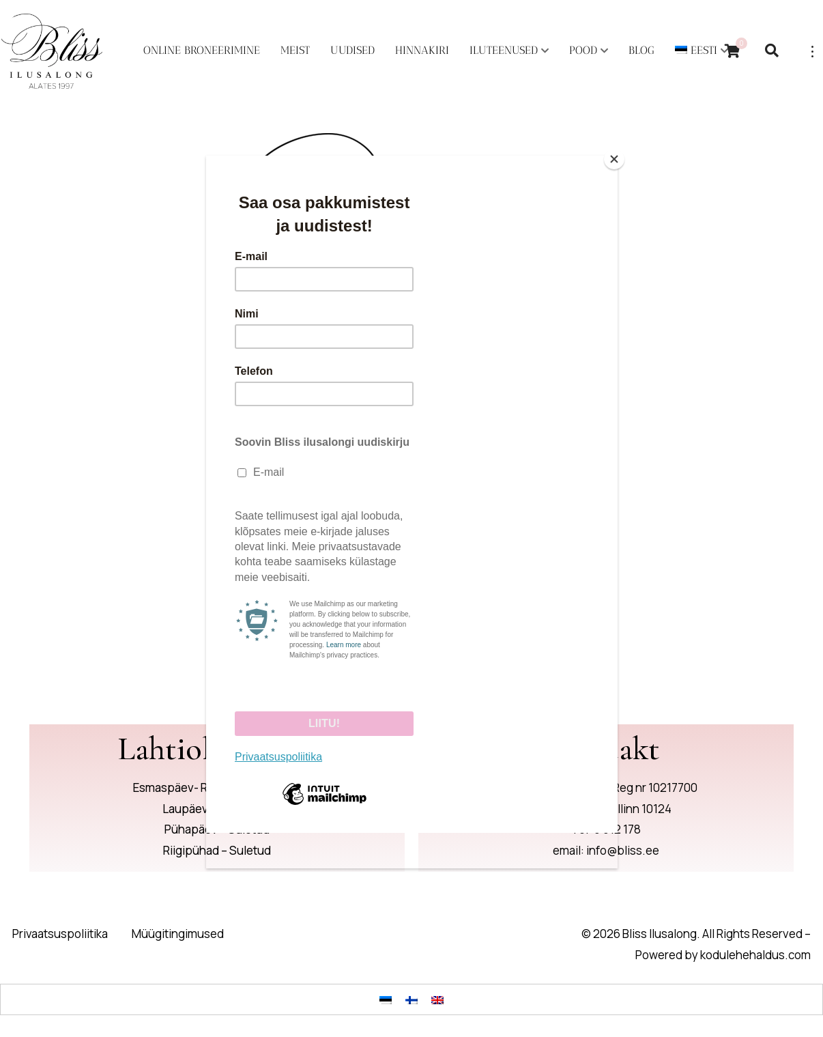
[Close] (614, 159)
